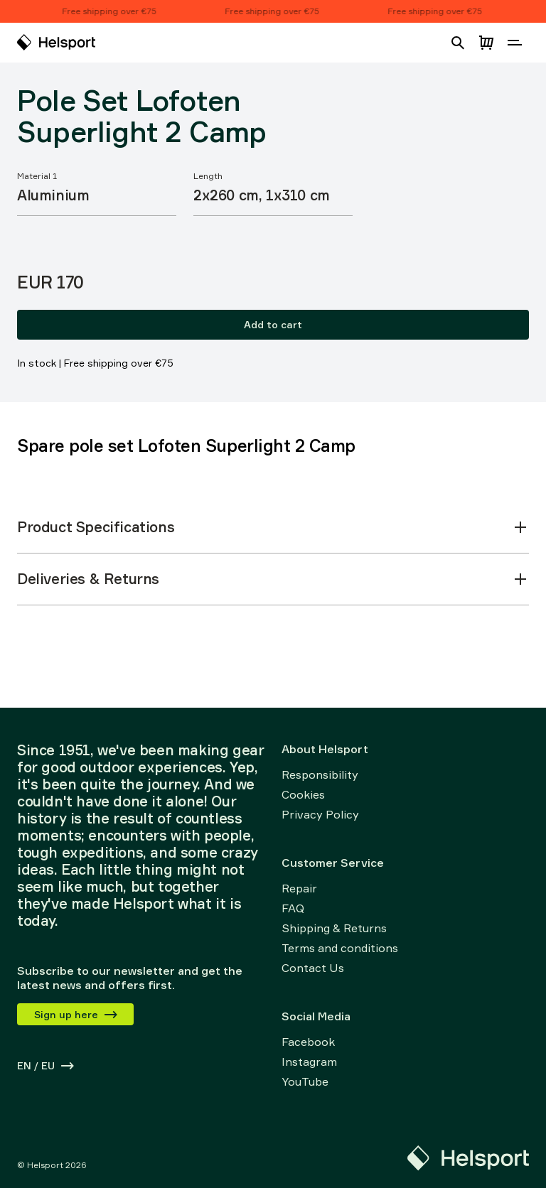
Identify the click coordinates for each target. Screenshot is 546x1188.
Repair (299, 888)
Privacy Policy (320, 814)
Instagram (309, 1061)
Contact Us (313, 968)
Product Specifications (273, 527)
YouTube (305, 1081)
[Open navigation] (514, 42)
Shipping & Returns (334, 928)
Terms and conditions (340, 948)
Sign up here (76, 1014)
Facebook (308, 1042)
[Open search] (458, 42)
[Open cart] (486, 42)
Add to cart (273, 324)
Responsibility (320, 774)
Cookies (303, 794)
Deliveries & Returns (273, 579)
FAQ (293, 908)
